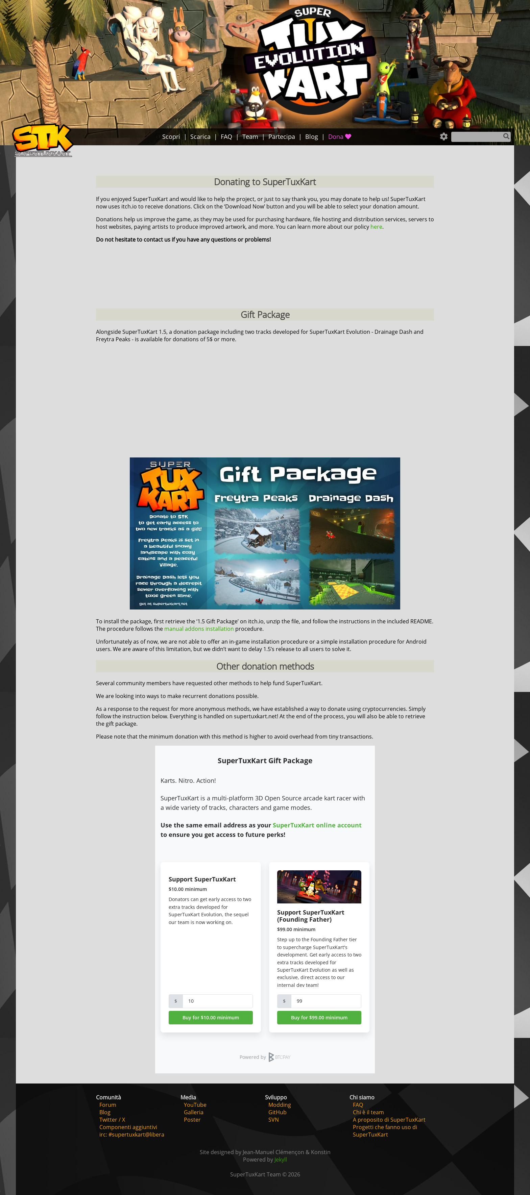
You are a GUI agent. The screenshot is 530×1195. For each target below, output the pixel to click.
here (376, 226)
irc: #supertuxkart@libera (131, 1134)
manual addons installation (199, 628)
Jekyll (280, 1159)
